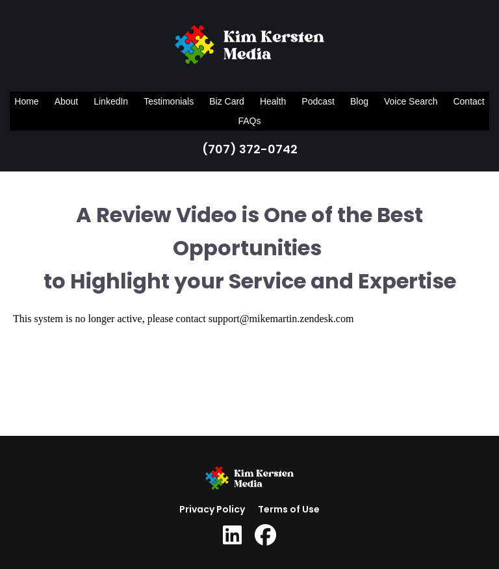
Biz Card (226, 101)
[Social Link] (232, 535)
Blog (359, 101)
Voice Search (411, 101)
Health (273, 101)
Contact (468, 101)
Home (26, 101)
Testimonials (169, 101)
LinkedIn (111, 101)
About (67, 101)
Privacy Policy (212, 509)
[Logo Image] (249, 47)
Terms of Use (289, 509)
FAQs (249, 121)
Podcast (318, 101)
